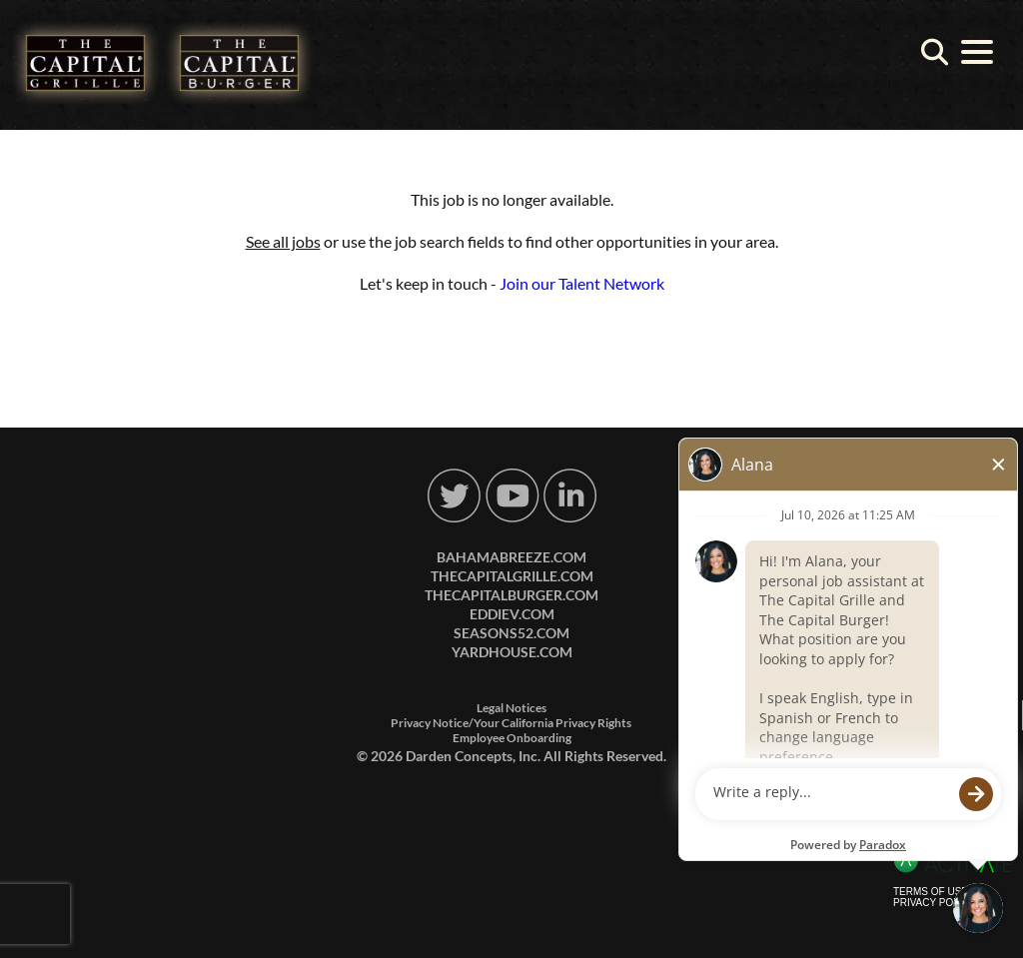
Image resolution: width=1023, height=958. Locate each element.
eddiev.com (512, 613)
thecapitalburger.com (511, 594)
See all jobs (283, 241)
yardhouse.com (512, 651)
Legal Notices (511, 707)
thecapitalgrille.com (512, 575)
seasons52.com (511, 632)
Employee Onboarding (512, 737)
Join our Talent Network (582, 283)
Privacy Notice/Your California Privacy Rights (511, 722)
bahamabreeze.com (511, 556)
